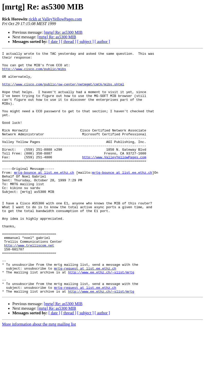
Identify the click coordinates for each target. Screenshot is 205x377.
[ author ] (102, 41)
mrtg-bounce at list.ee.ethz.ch (44, 197)
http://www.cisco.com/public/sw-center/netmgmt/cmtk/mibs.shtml (63, 91)
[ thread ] (68, 41)
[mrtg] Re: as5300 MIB (63, 32)
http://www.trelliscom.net (29, 284)
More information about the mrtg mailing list (39, 372)
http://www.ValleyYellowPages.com (114, 178)
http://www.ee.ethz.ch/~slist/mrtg (101, 316)
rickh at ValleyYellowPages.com (55, 19)
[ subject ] (85, 41)
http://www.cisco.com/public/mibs (34, 72)
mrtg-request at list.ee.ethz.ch (85, 312)
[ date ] (54, 41)
